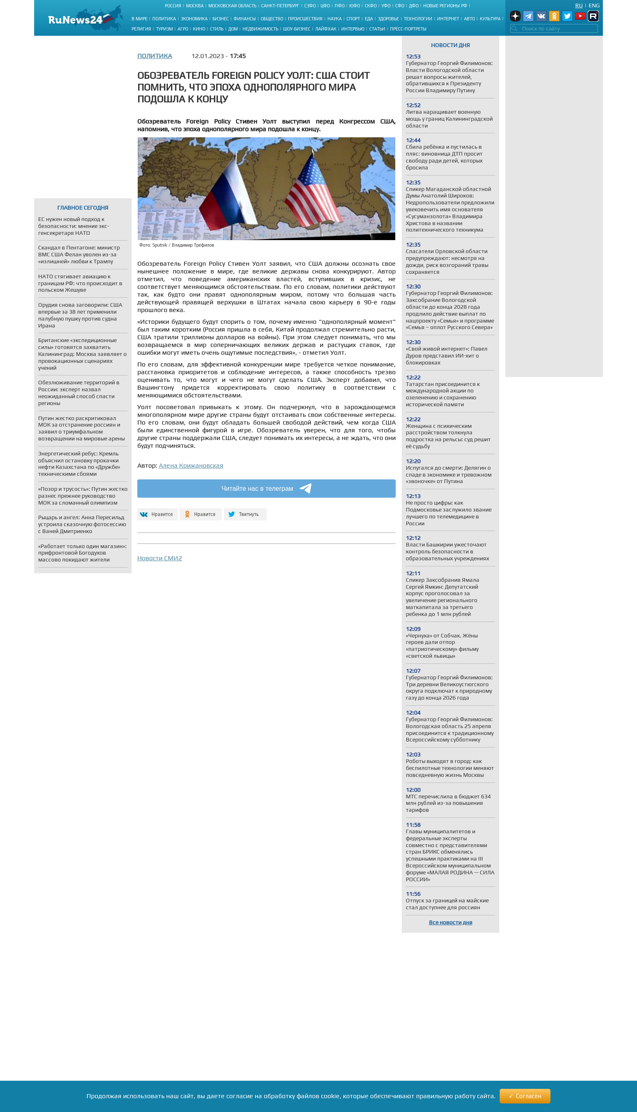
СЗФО (310, 5)
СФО (399, 5)
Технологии (418, 18)
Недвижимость (260, 28)
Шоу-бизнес (296, 28)
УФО (385, 5)
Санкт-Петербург (280, 5)
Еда (369, 18)
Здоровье (388, 18)
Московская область (232, 5)
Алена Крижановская (191, 465)
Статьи (377, 28)
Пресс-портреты (408, 28)
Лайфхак (325, 28)
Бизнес (220, 18)
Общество (272, 18)
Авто (469, 18)
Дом (233, 28)
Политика (164, 18)
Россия (173, 5)
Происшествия (305, 18)
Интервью (352, 28)
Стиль (216, 28)
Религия (141, 28)
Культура (490, 18)
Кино (199, 28)
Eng (594, 5)
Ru (579, 5)
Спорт (353, 18)
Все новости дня (450, 922)
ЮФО (354, 5)
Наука (334, 18)
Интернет (448, 18)
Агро (183, 28)
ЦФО (325, 5)
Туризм (164, 28)
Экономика (194, 18)
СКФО (371, 5)
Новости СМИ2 (159, 558)
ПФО (339, 5)
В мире (139, 18)
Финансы (245, 18)
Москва (195, 5)
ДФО (413, 5)
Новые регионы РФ (445, 5)
